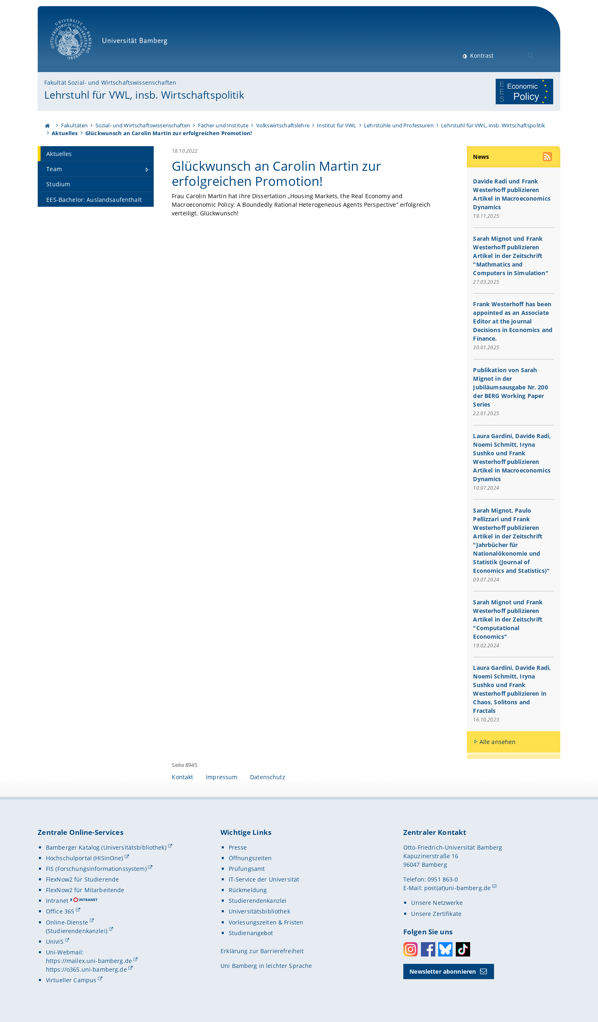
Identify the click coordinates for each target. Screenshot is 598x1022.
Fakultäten (74, 125)
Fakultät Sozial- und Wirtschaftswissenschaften (110, 82)
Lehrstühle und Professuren (399, 125)
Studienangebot (251, 933)
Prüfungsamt (247, 869)
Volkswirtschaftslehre (282, 125)
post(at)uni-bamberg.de (457, 888)
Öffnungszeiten (250, 858)
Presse (238, 847)
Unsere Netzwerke (436, 903)
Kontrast (480, 55)
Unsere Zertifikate (436, 914)
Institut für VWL (336, 125)
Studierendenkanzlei (258, 900)
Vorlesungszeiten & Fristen (266, 922)
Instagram (410, 949)
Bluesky (445, 949)
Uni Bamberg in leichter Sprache (266, 966)
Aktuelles (64, 133)
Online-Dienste (67, 922)
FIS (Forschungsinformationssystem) (96, 869)
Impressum (221, 777)
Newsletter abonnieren (442, 971)
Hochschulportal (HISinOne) (84, 858)
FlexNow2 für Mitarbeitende (85, 890)
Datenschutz (267, 777)
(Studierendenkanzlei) (76, 931)
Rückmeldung (248, 890)
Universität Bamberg (111, 43)
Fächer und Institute (223, 125)
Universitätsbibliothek (259, 911)
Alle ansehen (498, 742)
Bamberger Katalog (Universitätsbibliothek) (106, 847)
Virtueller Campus (71, 980)
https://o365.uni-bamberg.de (86, 969)
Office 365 (60, 911)
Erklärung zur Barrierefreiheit (262, 951)
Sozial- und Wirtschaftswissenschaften (142, 125)
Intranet (57, 900)
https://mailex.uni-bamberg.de (89, 961)
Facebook (428, 949)
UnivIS (55, 941)
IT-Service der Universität (264, 879)
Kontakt (182, 777)
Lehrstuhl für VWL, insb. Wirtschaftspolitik (144, 95)
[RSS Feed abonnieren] (548, 157)
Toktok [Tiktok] (463, 949)
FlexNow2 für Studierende (82, 879)
